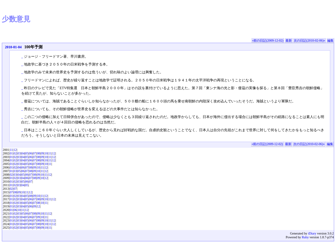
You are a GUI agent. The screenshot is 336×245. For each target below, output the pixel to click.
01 (11, 153)
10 (46, 153)
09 (42, 153)
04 (23, 153)
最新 (289, 40)
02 (15, 153)
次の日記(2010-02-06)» (309, 40)
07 (34, 153)
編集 (330, 40)
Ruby (305, 237)
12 (15, 150)
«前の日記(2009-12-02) (267, 40)
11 (11, 150)
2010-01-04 (13, 47)
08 (38, 153)
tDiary (312, 233)
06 (30, 153)
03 (19, 153)
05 (26, 153)
